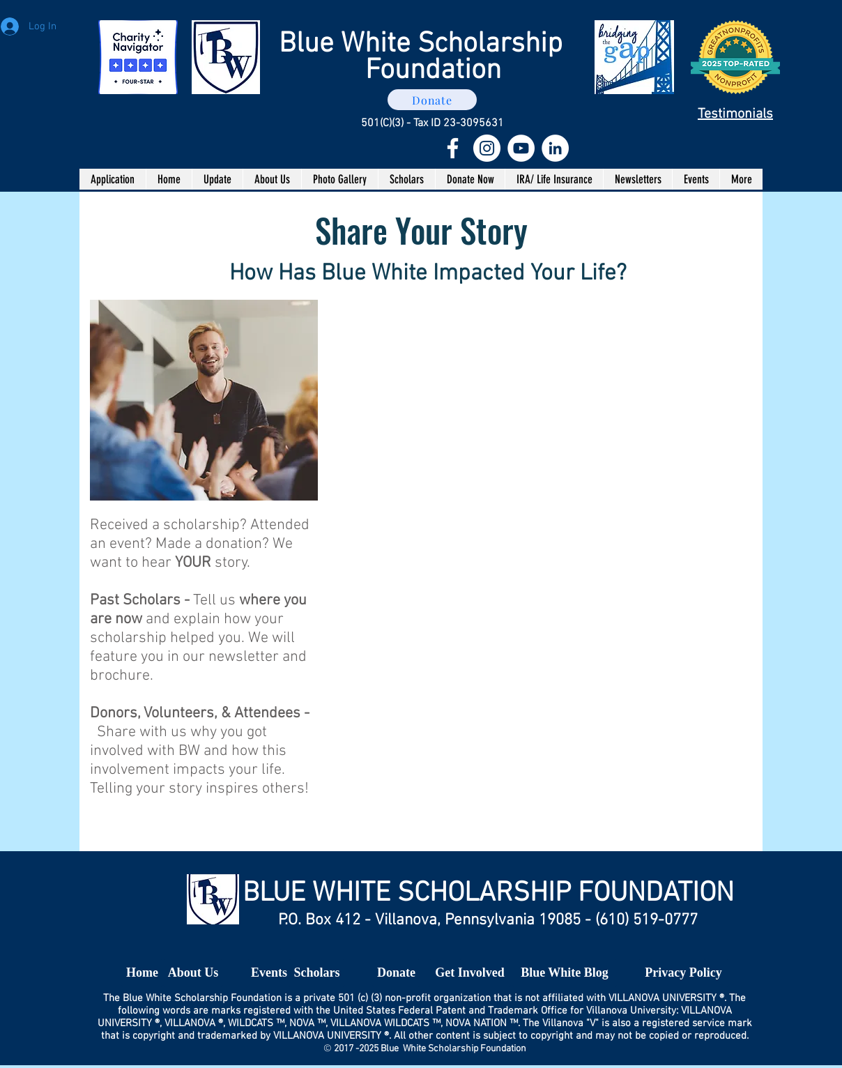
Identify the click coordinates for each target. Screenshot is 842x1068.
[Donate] (432, 99)
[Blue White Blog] (564, 973)
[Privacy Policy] (683, 973)
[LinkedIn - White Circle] (555, 148)
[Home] (142, 973)
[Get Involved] (470, 973)
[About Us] (193, 973)
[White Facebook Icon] (452, 148)
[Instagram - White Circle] (486, 148)
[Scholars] (317, 973)
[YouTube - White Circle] (521, 148)
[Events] (269, 973)
